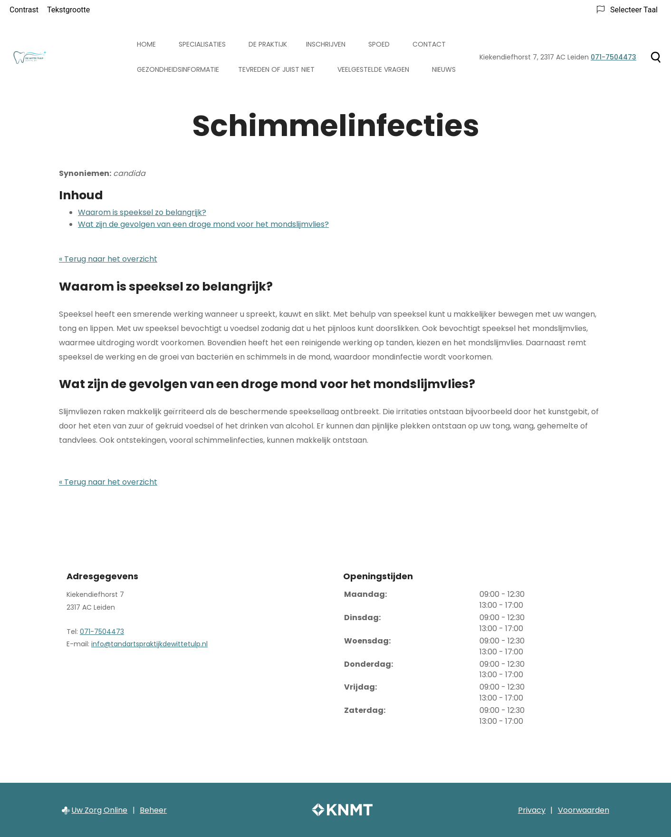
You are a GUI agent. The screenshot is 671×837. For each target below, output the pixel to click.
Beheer (153, 810)
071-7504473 (102, 631)
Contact (429, 44)
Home (146, 44)
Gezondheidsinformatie (178, 69)
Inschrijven (325, 44)
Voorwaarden (583, 810)
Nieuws (444, 69)
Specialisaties (202, 44)
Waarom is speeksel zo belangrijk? (142, 212)
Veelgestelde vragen (373, 69)
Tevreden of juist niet (276, 69)
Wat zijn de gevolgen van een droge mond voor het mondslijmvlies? (203, 224)
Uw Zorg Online (99, 810)
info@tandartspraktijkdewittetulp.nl (149, 644)
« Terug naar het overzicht (108, 258)
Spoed (379, 44)
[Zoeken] (655, 57)
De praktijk (268, 44)
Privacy (532, 810)
